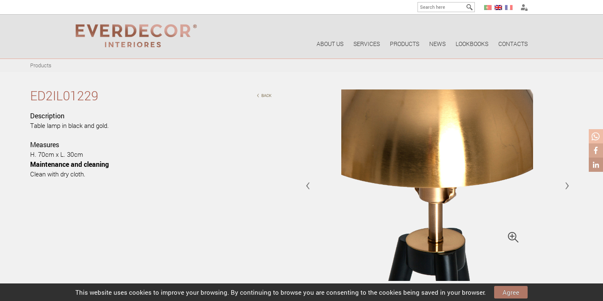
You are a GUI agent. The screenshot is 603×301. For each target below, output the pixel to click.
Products (404, 44)
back (264, 94)
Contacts (513, 44)
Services (366, 44)
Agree (510, 292)
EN (498, 7)
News (437, 44)
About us (330, 44)
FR (509, 7)
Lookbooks (472, 44)
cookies (140, 292)
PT (488, 7)
